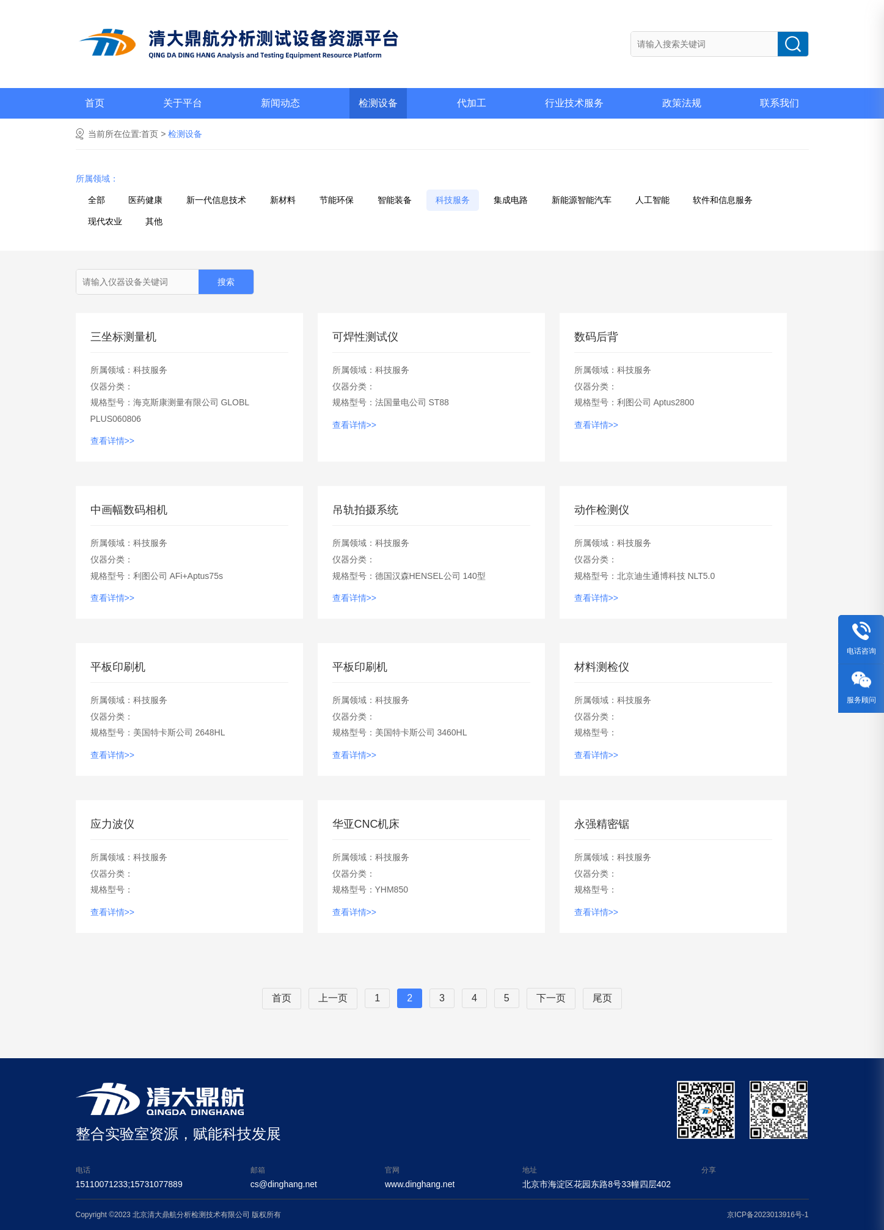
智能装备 (395, 200)
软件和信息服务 (723, 200)
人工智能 (652, 200)
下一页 (551, 998)
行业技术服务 (574, 103)
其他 (154, 221)
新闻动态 (280, 103)
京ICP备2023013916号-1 (767, 1214)
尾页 (602, 998)
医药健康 (145, 200)
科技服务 (453, 200)
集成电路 (511, 200)
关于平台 (182, 103)
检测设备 (378, 103)
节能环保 (337, 200)
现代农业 (105, 221)
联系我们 (779, 103)
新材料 (283, 200)
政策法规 (681, 103)
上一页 (333, 998)
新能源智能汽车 (582, 200)
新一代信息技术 (216, 200)
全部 (96, 200)
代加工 (471, 103)
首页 (94, 103)
